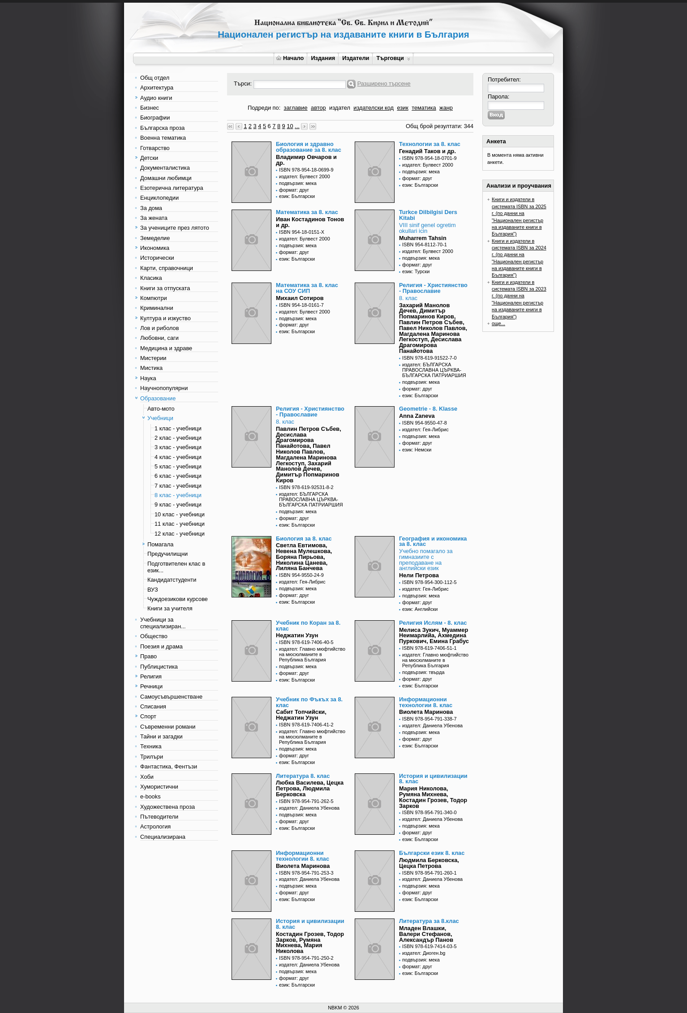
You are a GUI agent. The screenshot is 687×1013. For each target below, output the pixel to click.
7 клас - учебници (178, 485)
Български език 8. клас (431, 853)
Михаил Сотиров (300, 298)
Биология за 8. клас (304, 538)
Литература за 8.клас (429, 921)
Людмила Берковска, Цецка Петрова (429, 863)
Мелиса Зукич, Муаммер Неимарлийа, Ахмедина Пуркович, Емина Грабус (434, 636)
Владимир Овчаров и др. (306, 160)
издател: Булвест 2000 (304, 176)
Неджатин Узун (297, 635)
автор (318, 107)
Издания (323, 58)
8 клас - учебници (178, 495)
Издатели (355, 58)
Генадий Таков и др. (427, 151)
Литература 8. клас (303, 776)
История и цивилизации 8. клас (433, 779)
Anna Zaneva (417, 415)
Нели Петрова (419, 575)
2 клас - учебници (178, 437)
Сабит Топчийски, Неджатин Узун (301, 714)
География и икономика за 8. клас (433, 541)
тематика (424, 107)
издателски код (373, 107)
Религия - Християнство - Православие (433, 288)
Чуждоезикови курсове (177, 599)
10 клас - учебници (180, 514)
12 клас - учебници (180, 533)
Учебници (160, 418)
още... (498, 323)
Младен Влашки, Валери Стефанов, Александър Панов (426, 934)
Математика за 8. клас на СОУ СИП (307, 288)
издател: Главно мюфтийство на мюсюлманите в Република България (312, 654)
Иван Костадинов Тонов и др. (310, 222)
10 (290, 126)
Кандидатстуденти (171, 579)
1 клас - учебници (178, 428)
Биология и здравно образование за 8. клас (308, 147)
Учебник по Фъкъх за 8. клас (309, 702)
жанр (446, 107)
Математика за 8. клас (307, 212)
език (402, 107)
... (297, 126)
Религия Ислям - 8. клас (433, 622)
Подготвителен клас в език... (176, 567)
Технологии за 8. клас (429, 144)
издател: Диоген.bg (423, 953)
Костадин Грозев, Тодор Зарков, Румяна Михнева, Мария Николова (310, 942)
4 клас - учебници (178, 457)
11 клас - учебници (180, 523)
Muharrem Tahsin (423, 238)
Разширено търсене (384, 83)
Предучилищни (167, 553)
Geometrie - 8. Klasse (428, 408)
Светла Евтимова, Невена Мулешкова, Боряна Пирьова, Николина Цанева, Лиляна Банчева (304, 556)
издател (339, 107)
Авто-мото (161, 408)
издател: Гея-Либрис (425, 429)
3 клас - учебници (178, 447)
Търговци (393, 58)
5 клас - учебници (178, 466)
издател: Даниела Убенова (432, 725)
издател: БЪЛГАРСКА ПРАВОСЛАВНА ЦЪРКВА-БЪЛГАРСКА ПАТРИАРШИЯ (434, 370)
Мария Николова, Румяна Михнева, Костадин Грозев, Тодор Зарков (433, 797)
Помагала (160, 544)
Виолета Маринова (426, 711)
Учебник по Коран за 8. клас (308, 625)
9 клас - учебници (178, 504)
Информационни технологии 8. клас (425, 702)
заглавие (296, 107)
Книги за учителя (170, 608)
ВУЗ (152, 589)
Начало (290, 58)
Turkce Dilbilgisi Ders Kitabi (428, 215)
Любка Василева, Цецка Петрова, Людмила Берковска (310, 788)
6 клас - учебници (178, 475)
